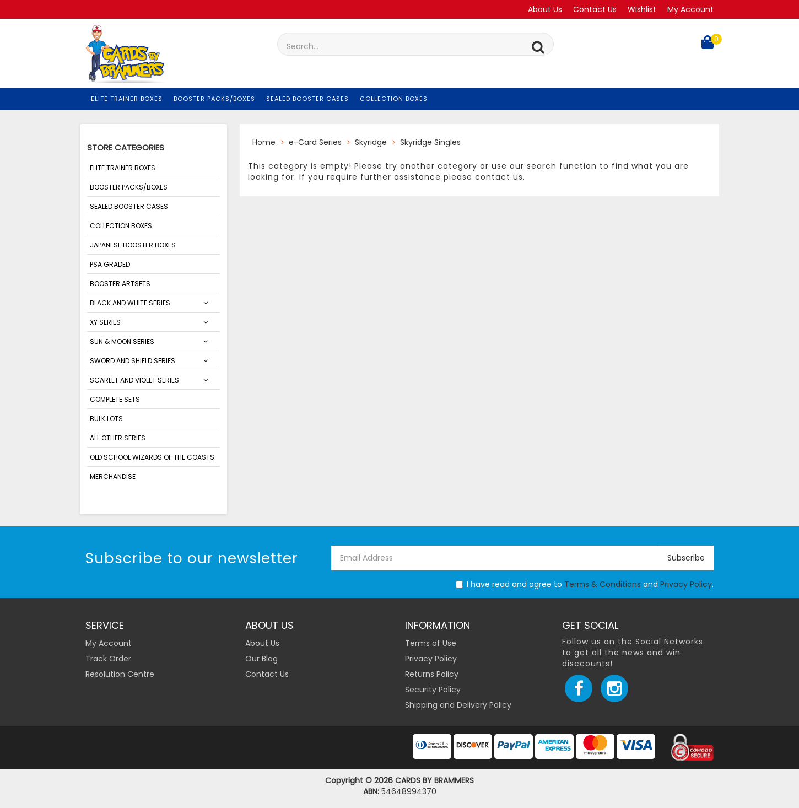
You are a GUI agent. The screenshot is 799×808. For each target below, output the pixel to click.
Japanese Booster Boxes (133, 245)
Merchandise (113, 476)
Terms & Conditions (602, 584)
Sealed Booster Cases (307, 98)
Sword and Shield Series (132, 360)
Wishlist (642, 9)
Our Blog (261, 658)
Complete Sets (115, 399)
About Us (545, 9)
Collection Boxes (394, 98)
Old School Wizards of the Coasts (152, 457)
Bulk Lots (106, 418)
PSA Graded (110, 264)
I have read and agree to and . (585, 584)
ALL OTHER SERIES (117, 438)
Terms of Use (430, 643)
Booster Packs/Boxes (214, 98)
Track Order (108, 658)
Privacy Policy (686, 584)
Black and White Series (130, 303)
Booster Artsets (120, 283)
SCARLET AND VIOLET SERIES (134, 380)
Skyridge (371, 142)
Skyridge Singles (430, 142)
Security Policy (433, 689)
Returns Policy (431, 674)
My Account (690, 9)
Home (264, 142)
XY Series (105, 322)
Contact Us (595, 9)
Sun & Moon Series (122, 341)
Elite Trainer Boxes (127, 98)
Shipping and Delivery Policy (458, 704)
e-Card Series (315, 142)
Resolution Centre (119, 674)
